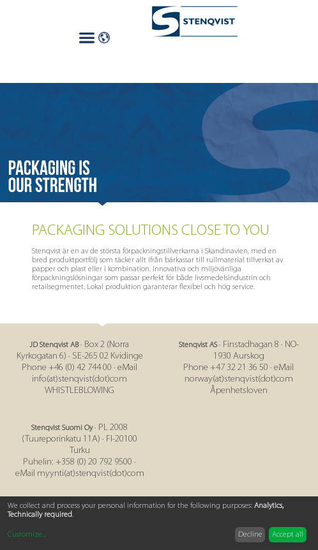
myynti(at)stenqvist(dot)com (90, 474)
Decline (250, 535)
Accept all (287, 535)
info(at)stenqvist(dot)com (79, 379)
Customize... (27, 535)
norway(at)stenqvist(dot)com (239, 379)
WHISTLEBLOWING (79, 391)
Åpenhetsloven (239, 391)
